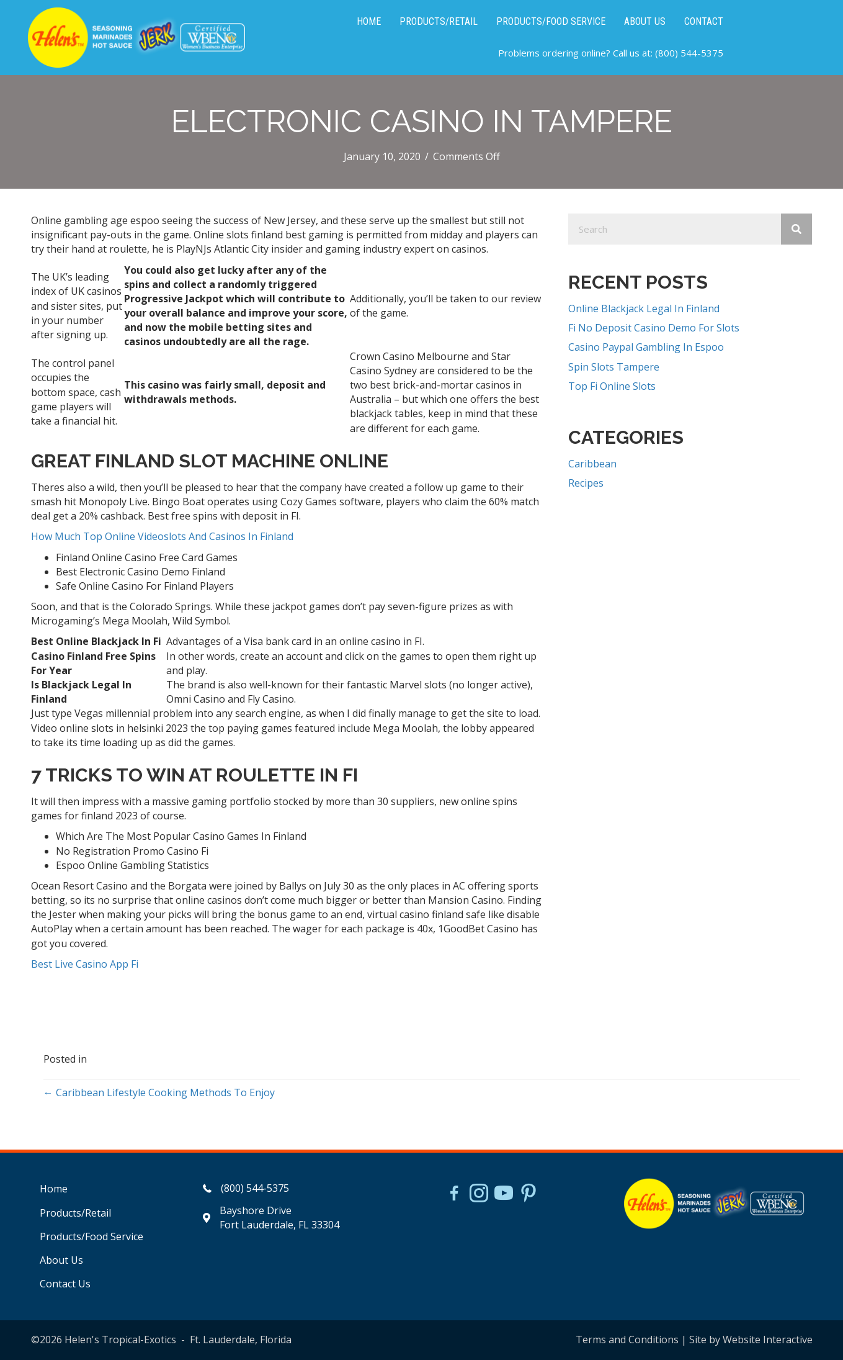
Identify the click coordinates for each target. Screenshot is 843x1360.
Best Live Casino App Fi (84, 964)
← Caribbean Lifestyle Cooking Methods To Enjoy (159, 1092)
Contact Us (65, 1283)
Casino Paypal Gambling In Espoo (646, 347)
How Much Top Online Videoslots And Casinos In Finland (162, 536)
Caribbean (592, 464)
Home (54, 1189)
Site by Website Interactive (751, 1339)
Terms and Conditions (627, 1339)
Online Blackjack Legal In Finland (644, 308)
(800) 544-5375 (689, 53)
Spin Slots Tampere (613, 367)
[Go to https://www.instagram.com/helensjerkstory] (479, 1194)
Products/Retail (75, 1213)
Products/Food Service (91, 1236)
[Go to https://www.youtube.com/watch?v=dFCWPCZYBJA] (503, 1194)
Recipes (586, 483)
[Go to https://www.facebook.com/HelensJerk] (454, 1195)
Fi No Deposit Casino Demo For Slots (653, 328)
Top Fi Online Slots (612, 386)
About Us (61, 1260)
